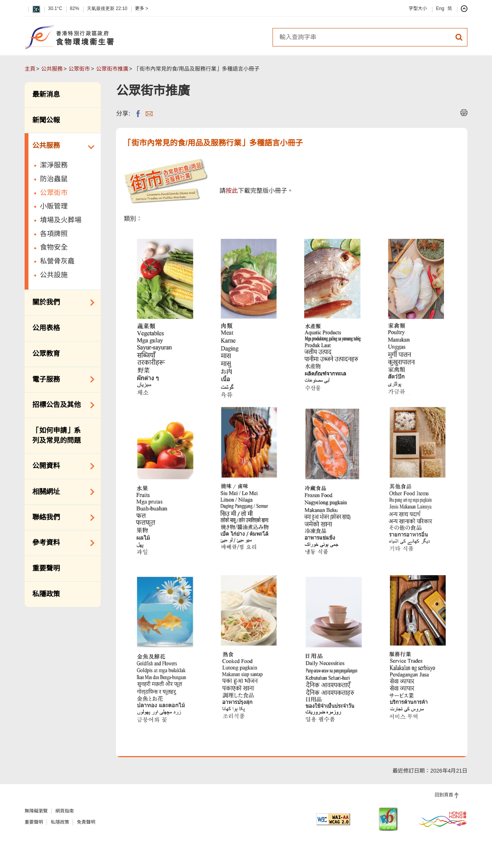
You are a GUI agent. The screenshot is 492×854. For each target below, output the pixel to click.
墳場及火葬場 (60, 220)
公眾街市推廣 (112, 69)
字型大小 (418, 8)
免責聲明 (86, 822)
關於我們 (61, 302)
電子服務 (61, 379)
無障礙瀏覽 (36, 811)
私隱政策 (46, 594)
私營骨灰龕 (57, 261)
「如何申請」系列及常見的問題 (56, 435)
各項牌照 (54, 234)
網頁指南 (64, 811)
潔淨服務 (54, 165)
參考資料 (61, 543)
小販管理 (54, 206)
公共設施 (54, 275)
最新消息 (46, 94)
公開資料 (61, 466)
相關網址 (61, 492)
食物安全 (54, 247)
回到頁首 (444, 795)
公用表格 (46, 328)
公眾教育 (46, 353)
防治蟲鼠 (54, 179)
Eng (440, 8)
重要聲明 (46, 568)
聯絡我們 (61, 517)
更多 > (141, 8)
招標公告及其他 (61, 405)
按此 (232, 190)
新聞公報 (46, 120)
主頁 (30, 69)
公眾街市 (79, 69)
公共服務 (52, 69)
